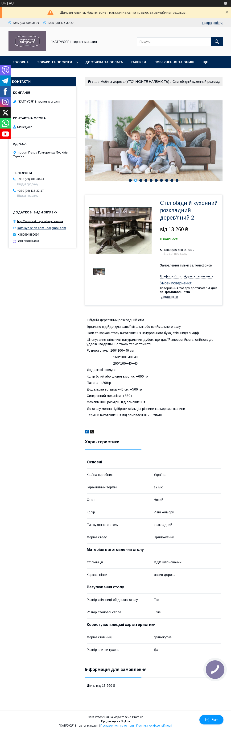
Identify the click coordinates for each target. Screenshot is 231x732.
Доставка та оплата (104, 62)
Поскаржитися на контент (117, 725)
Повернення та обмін (174, 62)
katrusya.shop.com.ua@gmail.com (41, 228)
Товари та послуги (54, 62)
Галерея (138, 62)
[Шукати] (217, 41)
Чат (211, 720)
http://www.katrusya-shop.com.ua (40, 221)
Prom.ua (137, 717)
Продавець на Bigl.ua (115, 721)
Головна (21, 62)
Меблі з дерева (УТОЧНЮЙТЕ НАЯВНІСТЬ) (135, 81)
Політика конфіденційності (154, 725)
